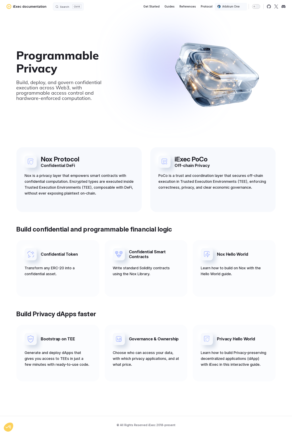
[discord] (283, 6)
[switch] (256, 6)
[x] (276, 6)
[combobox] (231, 6)
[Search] (68, 6)
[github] (269, 6)
